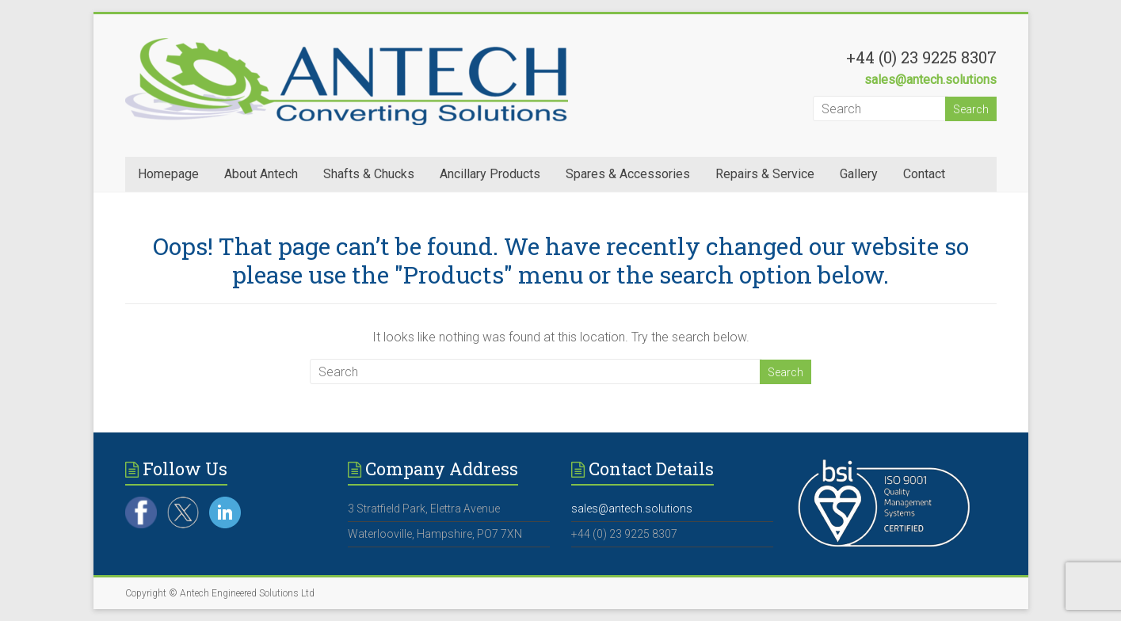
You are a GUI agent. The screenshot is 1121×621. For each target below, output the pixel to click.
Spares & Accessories (628, 173)
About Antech (261, 173)
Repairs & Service (764, 173)
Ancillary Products (490, 173)
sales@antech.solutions (930, 79)
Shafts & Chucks (368, 173)
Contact (924, 173)
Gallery (859, 173)
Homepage (168, 173)
